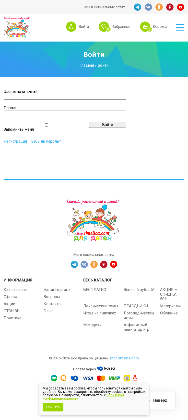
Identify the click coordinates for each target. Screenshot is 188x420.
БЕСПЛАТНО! (95, 289)
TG (137, 7)
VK (148, 7)
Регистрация (15, 141)
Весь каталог (97, 280)
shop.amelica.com (124, 358)
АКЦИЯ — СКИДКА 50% (168, 294)
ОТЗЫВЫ (12, 311)
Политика (12, 318)
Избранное (120, 26)
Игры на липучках (99, 313)
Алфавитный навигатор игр (136, 327)
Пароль (10, 108)
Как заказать (15, 289)
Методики (92, 325)
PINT (170, 7)
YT (180, 7)
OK (159, 7)
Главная (87, 65)
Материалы (170, 306)
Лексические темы (100, 306)
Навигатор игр (57, 289)
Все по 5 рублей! (139, 289)
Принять (53, 407)
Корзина (160, 26)
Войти (84, 26)
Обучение (169, 313)
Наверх (160, 400)
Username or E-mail (20, 91)
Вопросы (52, 296)
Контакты (52, 304)
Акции (9, 304)
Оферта (10, 296)
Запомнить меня (19, 129)
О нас (48, 311)
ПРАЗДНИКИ (136, 306)
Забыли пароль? (46, 141)
